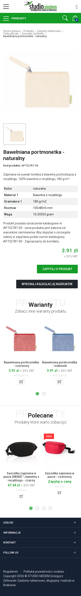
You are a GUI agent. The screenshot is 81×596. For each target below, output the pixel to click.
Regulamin (10, 571)
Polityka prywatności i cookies (44, 571)
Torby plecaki (11, 33)
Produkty (18, 18)
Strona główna (11, 31)
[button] (37, 393)
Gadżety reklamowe (49, 31)
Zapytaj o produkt (57, 269)
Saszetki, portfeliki (33, 33)
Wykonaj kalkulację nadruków (47, 284)
